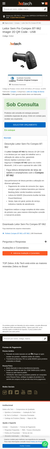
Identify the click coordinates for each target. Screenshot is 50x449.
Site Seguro (25, 436)
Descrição (7, 138)
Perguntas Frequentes (12, 430)
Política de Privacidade (12, 433)
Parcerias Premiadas (27, 415)
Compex (17, 23)
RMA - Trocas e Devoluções (31, 430)
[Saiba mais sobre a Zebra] (25, 295)
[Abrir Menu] (5, 3)
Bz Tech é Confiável (11, 415)
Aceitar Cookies (25, 446)
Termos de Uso (27, 433)
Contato (5, 427)
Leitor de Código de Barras (35, 92)
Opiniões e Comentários (13, 412)
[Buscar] (22, 9)
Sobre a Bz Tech (8, 409)
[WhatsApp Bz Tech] (45, 444)
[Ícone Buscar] (44, 9)
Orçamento (14, 427)
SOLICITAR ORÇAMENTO (25, 125)
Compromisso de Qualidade (25, 409)
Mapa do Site (32, 418)
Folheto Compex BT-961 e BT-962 (16, 233)
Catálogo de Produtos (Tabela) (15, 418)
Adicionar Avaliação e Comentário (25, 253)
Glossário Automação (12, 436)
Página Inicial (7, 23)
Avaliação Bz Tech (29, 412)
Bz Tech (25, 3)
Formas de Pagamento (28, 427)
